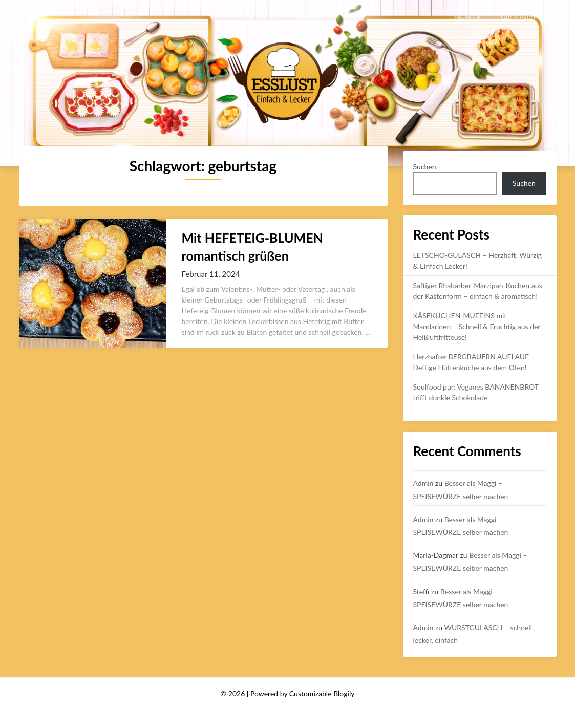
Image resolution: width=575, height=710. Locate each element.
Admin (423, 483)
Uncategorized (523, 16)
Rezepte (467, 16)
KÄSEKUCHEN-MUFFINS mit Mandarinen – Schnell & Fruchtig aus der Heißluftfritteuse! (477, 326)
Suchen (424, 166)
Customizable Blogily (322, 693)
